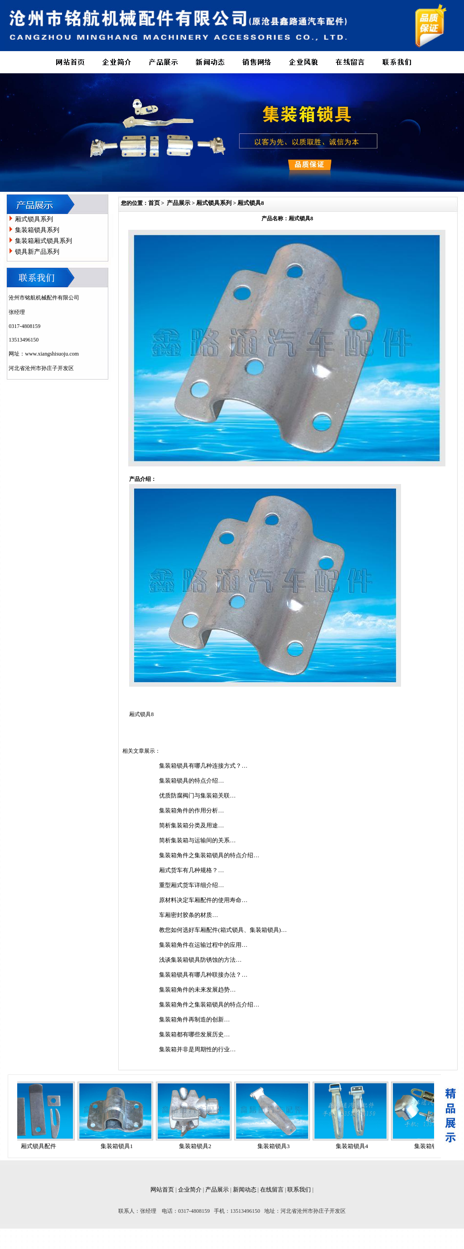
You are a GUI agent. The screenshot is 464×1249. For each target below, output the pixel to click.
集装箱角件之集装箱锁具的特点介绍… (209, 855)
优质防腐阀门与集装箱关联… (197, 795)
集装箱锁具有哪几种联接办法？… (203, 974)
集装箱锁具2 (198, 1146)
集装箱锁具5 (433, 1146)
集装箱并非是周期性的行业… (197, 1049)
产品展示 (178, 202)
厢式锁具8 (250, 202)
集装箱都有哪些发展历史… (194, 1034)
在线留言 (272, 1189)
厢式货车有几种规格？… (191, 870)
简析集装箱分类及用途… (191, 825)
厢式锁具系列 (34, 219)
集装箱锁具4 (354, 1146)
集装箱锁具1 (119, 1146)
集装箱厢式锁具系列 (43, 240)
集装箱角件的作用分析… (191, 810)
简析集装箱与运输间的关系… (197, 840)
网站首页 (162, 1189)
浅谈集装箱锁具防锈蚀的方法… (200, 959)
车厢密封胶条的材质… (188, 915)
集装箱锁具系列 (37, 230)
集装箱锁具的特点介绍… (191, 780)
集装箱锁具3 (276, 1146)
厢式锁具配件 (41, 1146)
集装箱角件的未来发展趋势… (197, 989)
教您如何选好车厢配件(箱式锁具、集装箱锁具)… (223, 929)
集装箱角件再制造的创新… (194, 1019)
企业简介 (190, 1189)
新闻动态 (244, 1189)
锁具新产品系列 (37, 251)
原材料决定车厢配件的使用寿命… (203, 900)
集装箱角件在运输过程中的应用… (203, 944)
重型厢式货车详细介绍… (191, 885)
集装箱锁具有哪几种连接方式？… (203, 765)
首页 (154, 202)
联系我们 (299, 1189)
